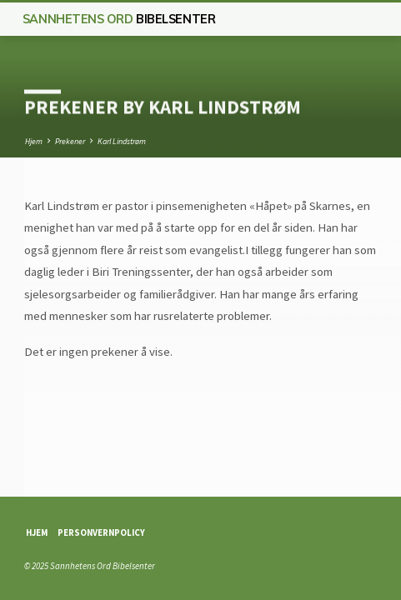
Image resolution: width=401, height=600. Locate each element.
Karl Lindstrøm (122, 141)
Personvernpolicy (101, 532)
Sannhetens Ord (119, 19)
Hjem (34, 141)
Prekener (70, 141)
